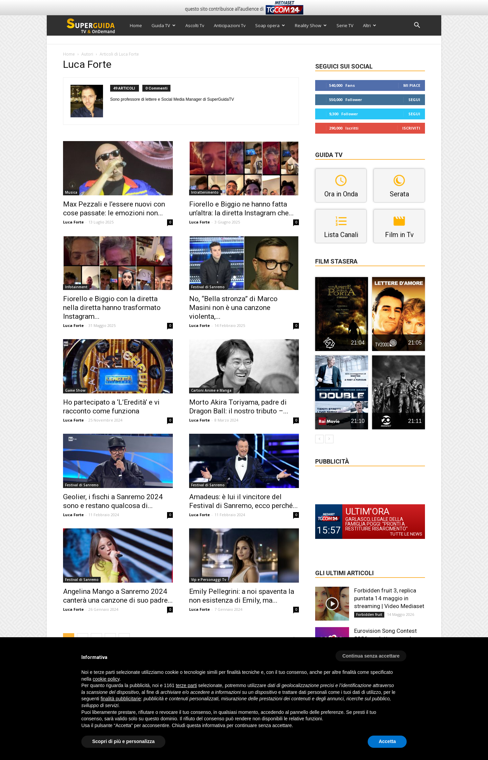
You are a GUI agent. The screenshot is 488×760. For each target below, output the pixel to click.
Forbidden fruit (369, 614)
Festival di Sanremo (208, 287)
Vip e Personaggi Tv (208, 579)
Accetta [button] (387, 741)
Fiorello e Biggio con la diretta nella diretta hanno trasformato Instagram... (112, 307)
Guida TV (163, 25)
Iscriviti (411, 128)
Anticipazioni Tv (230, 25)
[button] (417, 26)
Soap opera (270, 25)
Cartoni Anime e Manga (211, 390)
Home (136, 25)
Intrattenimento (205, 192)
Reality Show (311, 25)
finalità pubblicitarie (121, 698)
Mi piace (411, 85)
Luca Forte (73, 222)
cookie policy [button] (106, 679)
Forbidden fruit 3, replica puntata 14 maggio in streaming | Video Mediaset (389, 598)
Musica (71, 192)
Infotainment (76, 287)
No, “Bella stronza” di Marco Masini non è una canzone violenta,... (233, 307)
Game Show (75, 390)
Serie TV (345, 25)
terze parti (186, 685)
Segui (414, 99)
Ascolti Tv (194, 25)
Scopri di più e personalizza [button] (123, 741)
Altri (369, 25)
